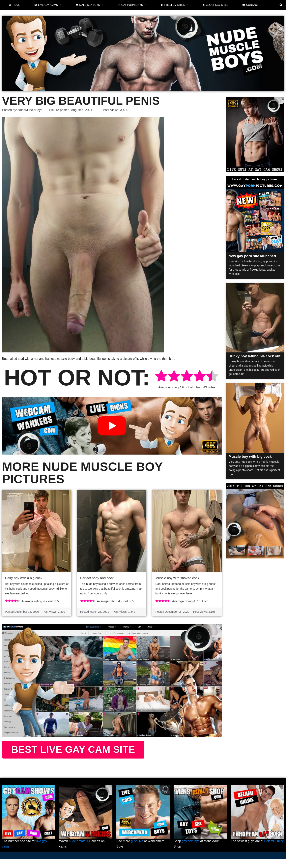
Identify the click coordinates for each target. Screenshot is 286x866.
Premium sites (176, 5)
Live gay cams (50, 5)
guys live (137, 848)
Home (16, 4)
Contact (252, 4)
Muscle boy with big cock (250, 457)
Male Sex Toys (91, 5)
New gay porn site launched (252, 256)
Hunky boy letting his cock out (254, 356)
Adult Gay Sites (217, 4)
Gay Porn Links (134, 5)
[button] (281, 5)
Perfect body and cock (97, 578)
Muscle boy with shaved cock (177, 578)
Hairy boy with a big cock (23, 578)
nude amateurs (79, 848)
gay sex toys (191, 848)
